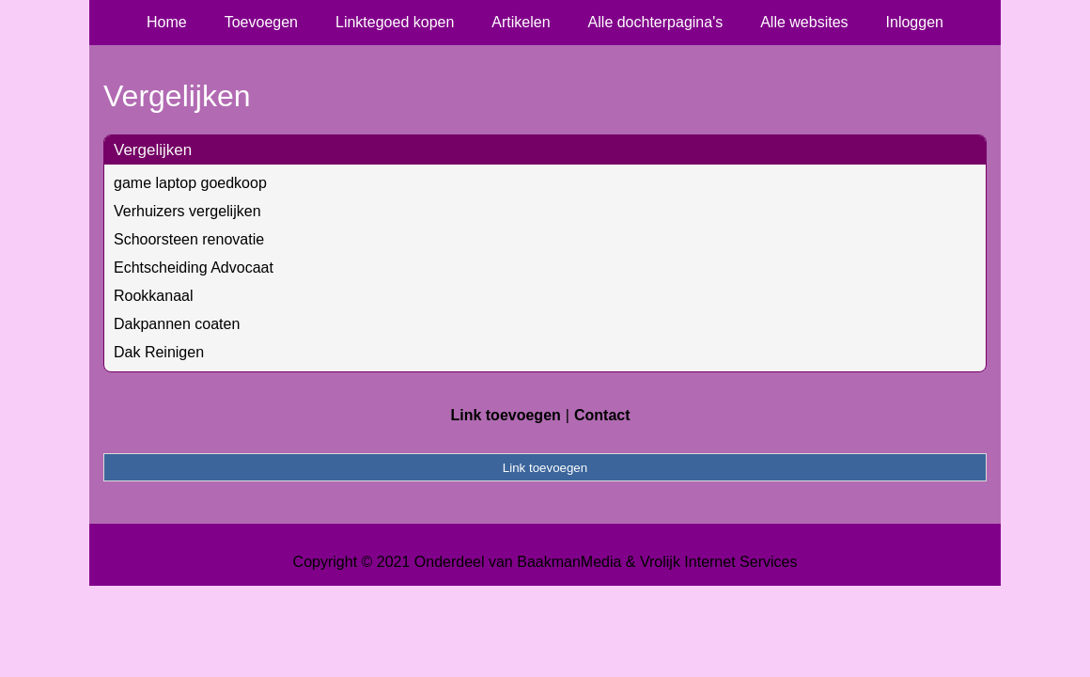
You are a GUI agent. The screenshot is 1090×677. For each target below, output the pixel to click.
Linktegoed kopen (394, 22)
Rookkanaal (154, 296)
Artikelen (520, 22)
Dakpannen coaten (177, 324)
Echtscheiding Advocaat (193, 268)
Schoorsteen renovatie (189, 239)
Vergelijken (153, 150)
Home (167, 22)
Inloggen (914, 22)
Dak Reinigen (159, 352)
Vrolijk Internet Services (718, 562)
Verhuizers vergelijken (187, 211)
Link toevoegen (505, 415)
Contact (602, 415)
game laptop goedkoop (190, 183)
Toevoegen (261, 22)
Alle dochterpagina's (656, 22)
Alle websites (804, 22)
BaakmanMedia (569, 562)
